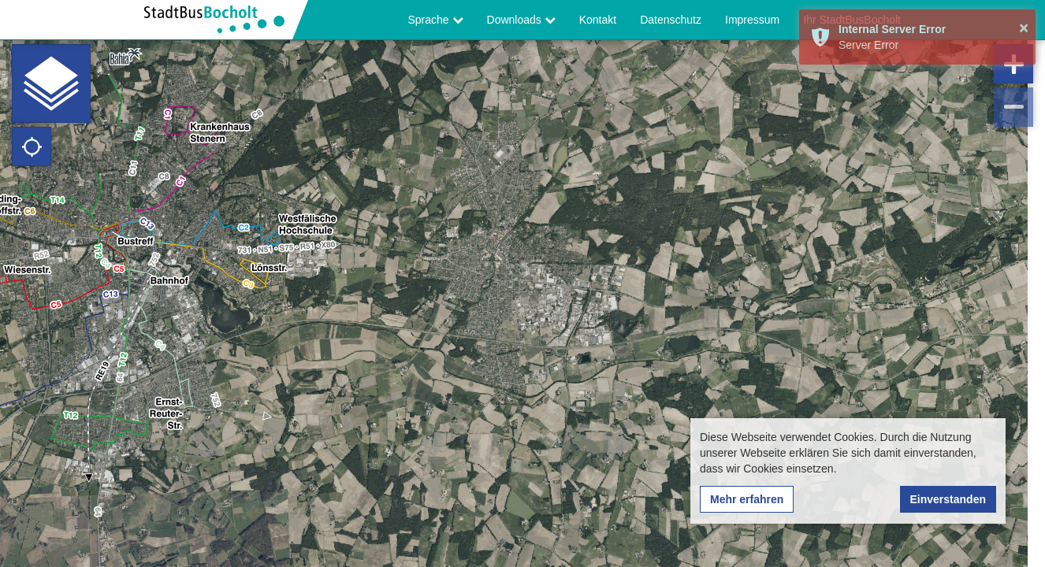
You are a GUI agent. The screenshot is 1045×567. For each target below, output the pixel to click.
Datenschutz (670, 19)
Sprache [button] (435, 19)
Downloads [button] (521, 19)
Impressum (752, 19)
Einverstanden (948, 499)
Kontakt (597, 19)
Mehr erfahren (746, 499)
